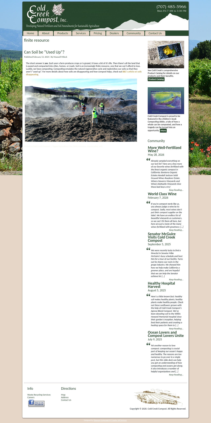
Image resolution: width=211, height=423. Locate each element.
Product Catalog (156, 79)
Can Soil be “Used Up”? (44, 52)
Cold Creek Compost (41, 146)
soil (100, 146)
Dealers (114, 33)
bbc (71, 146)
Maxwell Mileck (60, 57)
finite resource (80, 146)
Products (62, 33)
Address (64, 397)
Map (63, 394)
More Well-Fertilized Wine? (164, 149)
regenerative (92, 146)
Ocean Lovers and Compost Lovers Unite (166, 334)
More (163, 130)
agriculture (63, 146)
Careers (30, 397)
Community (134, 33)
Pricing (98, 33)
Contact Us (155, 33)
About (45, 33)
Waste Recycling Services (39, 394)
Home (30, 33)
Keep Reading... (176, 190)
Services (81, 33)
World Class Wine (162, 193)
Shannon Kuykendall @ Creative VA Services (110, 420)
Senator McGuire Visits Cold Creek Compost (162, 237)
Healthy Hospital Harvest (161, 285)
